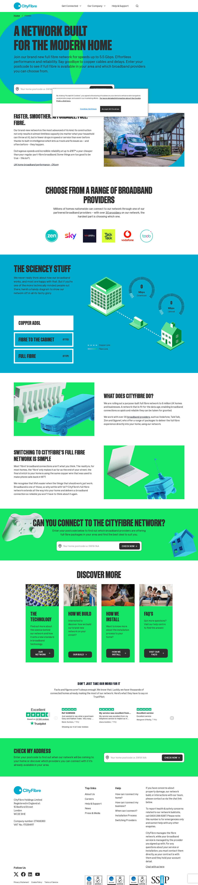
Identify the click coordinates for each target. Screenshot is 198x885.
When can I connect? (126, 810)
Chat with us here (155, 866)
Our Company (97, 6)
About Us (90, 794)
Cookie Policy (36, 882)
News (88, 808)
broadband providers (138, 419)
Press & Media (92, 813)
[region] (100, 103)
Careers (89, 799)
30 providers (113, 214)
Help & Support (120, 6)
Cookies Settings (88, 109)
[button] (137, 6)
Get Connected (72, 6)
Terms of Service (51, 882)
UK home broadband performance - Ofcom (36, 167)
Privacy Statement (21, 882)
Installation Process (126, 815)
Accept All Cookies (110, 109)
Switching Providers (126, 820)
